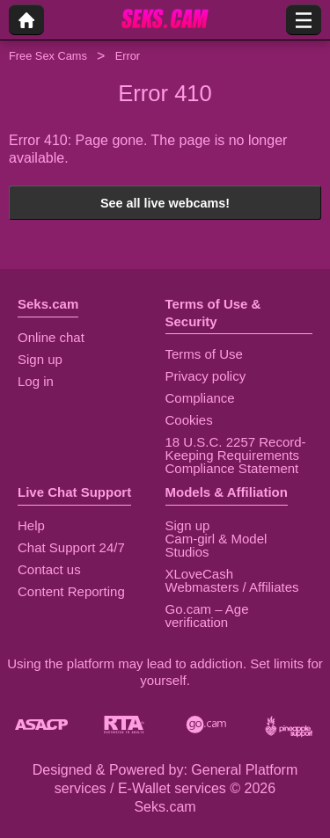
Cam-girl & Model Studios (216, 545)
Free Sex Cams (48, 55)
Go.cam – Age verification (207, 615)
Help (31, 525)
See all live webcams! (165, 203)
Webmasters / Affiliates (232, 586)
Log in (36, 381)
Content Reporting (71, 591)
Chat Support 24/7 (71, 547)
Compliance (200, 397)
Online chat (51, 337)
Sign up (40, 359)
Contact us (49, 569)
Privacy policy (205, 375)
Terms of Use (204, 353)
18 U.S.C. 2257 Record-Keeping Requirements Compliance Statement (235, 455)
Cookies (189, 419)
